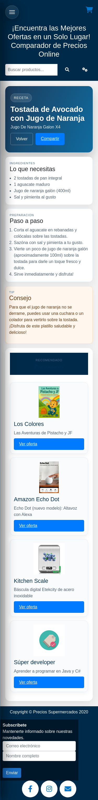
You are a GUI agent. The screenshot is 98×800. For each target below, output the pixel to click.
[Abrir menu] (12, 12)
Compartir (50, 138)
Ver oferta (28, 444)
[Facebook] (30, 789)
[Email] (68, 789)
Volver (21, 139)
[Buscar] (31, 70)
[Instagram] (49, 789)
